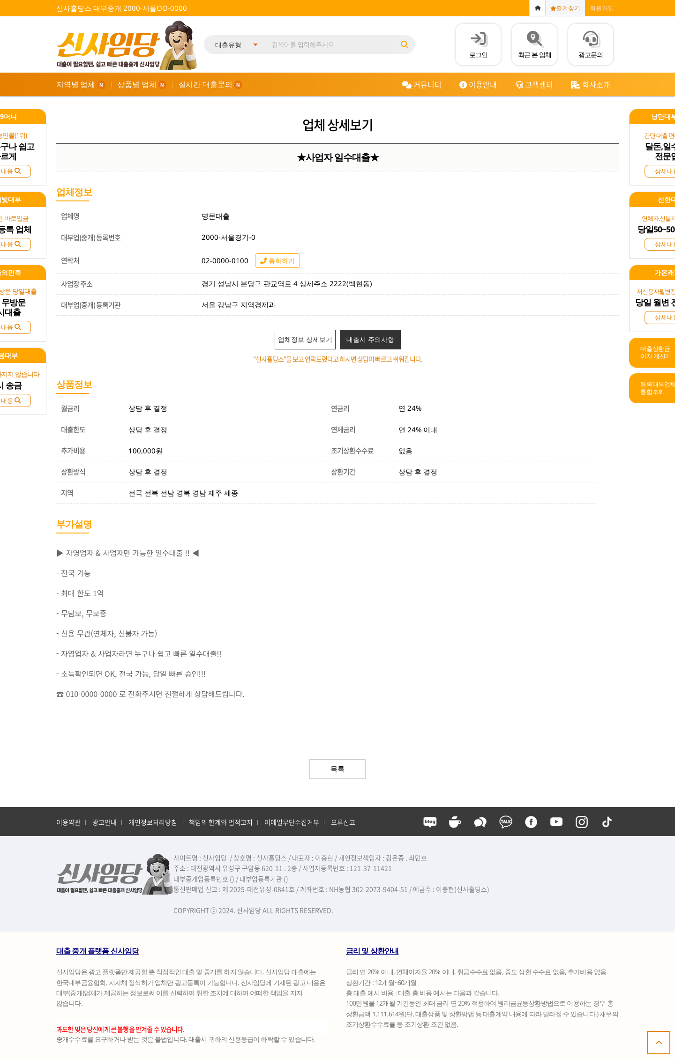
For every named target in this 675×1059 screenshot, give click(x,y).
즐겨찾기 (565, 8)
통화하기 (277, 260)
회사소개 (590, 84)
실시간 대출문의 (211, 84)
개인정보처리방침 (152, 822)
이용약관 (68, 822)
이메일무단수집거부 (291, 822)
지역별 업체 (80, 84)
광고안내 (104, 822)
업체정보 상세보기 (305, 339)
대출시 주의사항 (370, 339)
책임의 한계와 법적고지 (221, 822)
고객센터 (534, 84)
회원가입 (602, 8)
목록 (337, 768)
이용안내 (477, 84)
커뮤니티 (421, 84)
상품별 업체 (141, 84)
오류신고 (343, 822)
